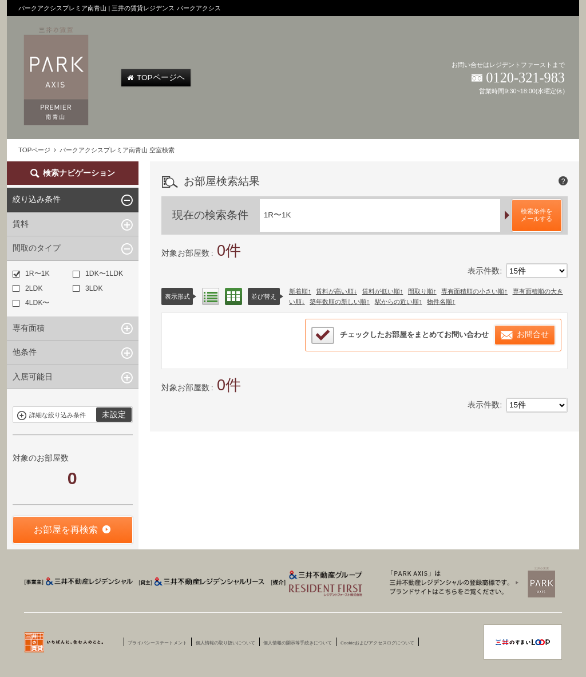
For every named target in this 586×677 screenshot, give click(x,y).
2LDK (27, 288)
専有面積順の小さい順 (472, 291)
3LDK (87, 288)
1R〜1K (31, 274)
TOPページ (34, 150)
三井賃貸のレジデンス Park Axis (469, 582)
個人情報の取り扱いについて (225, 643)
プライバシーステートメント (157, 643)
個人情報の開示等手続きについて (297, 643)
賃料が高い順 (335, 291)
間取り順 (420, 291)
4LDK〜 (31, 303)
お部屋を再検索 (66, 530)
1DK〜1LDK (98, 274)
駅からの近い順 (397, 301)
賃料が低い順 (381, 291)
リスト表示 (210, 296)
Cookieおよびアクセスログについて (377, 643)
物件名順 (439, 301)
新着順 (298, 291)
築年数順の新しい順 (338, 301)
